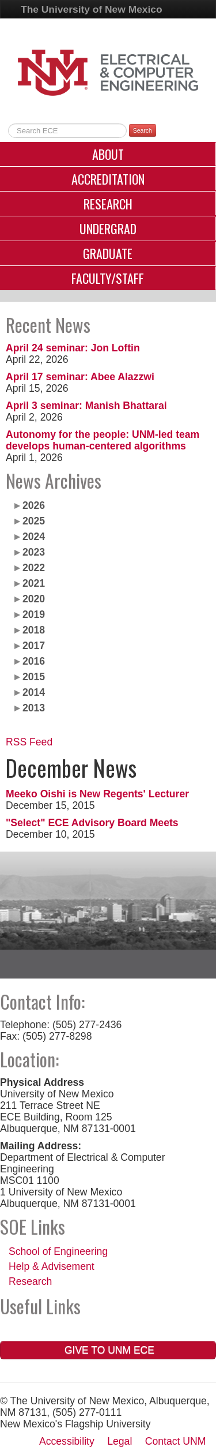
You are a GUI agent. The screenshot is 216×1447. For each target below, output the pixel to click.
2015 (33, 677)
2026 (33, 505)
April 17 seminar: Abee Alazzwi (80, 377)
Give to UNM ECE (108, 1350)
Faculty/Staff (107, 278)
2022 (33, 567)
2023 (33, 552)
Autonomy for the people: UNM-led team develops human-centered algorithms (102, 440)
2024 (33, 536)
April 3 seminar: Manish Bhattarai (86, 405)
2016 (33, 661)
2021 (33, 583)
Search (142, 130)
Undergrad (108, 228)
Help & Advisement (51, 1266)
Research (108, 203)
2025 (33, 521)
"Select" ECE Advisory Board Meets (92, 823)
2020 (33, 599)
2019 (33, 614)
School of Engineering (58, 1251)
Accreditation (108, 179)
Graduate (107, 253)
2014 (33, 692)
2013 (33, 708)
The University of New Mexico (91, 9)
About (108, 154)
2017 (33, 645)
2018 (33, 630)
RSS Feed (29, 742)
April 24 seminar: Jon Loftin (73, 348)
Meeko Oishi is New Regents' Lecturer (97, 794)
